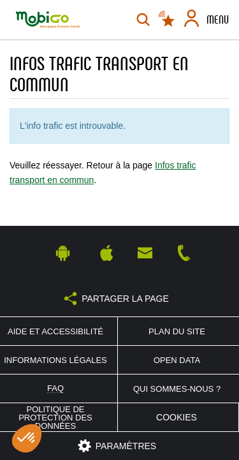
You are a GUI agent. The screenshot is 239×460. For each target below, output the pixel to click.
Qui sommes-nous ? (177, 389)
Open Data (177, 360)
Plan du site (176, 331)
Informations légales (55, 360)
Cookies (176, 417)
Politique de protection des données (55, 417)
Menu (217, 20)
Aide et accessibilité (55, 331)
